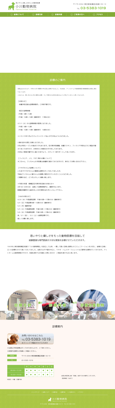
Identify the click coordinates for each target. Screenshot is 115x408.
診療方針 (55, 392)
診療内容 (63, 392)
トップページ (36, 392)
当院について (46, 392)
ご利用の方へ (72, 392)
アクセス (81, 392)
